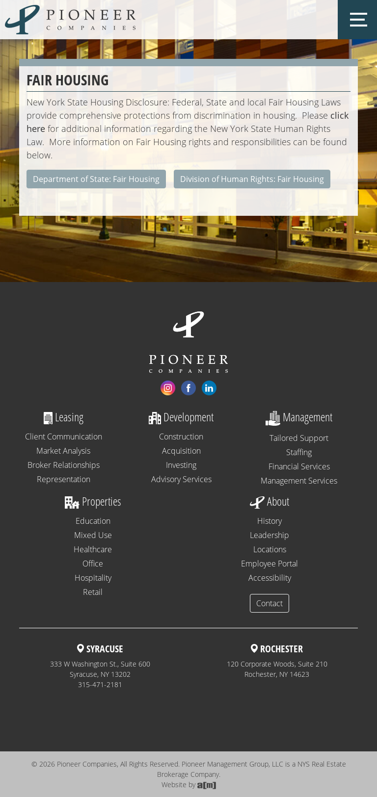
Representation (63, 479)
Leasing (63, 417)
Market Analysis (63, 450)
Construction (181, 436)
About (269, 501)
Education (93, 520)
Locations (269, 549)
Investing (181, 465)
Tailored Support (298, 438)
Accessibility (269, 577)
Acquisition (181, 450)
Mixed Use (93, 535)
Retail (93, 592)
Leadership (269, 535)
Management (299, 417)
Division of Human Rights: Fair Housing (252, 179)
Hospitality (93, 577)
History (269, 520)
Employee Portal (269, 563)
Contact (269, 603)
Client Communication (63, 436)
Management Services (299, 480)
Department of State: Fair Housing (96, 179)
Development (181, 417)
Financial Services (299, 466)
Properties (93, 501)
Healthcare (93, 549)
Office (92, 563)
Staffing (299, 452)
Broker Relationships (63, 465)
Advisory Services (181, 479)
